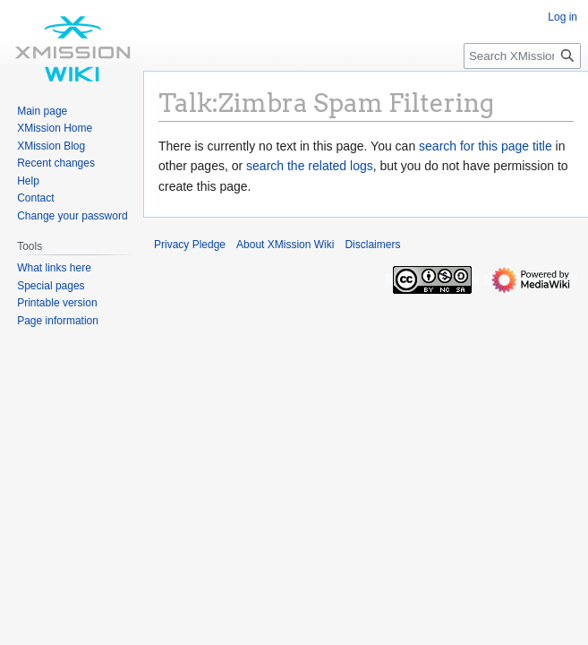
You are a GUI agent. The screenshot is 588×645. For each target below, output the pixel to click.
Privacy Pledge (190, 244)
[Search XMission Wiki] (522, 56)
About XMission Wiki (285, 244)
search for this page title (485, 146)
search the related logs (309, 166)
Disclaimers (372, 244)
